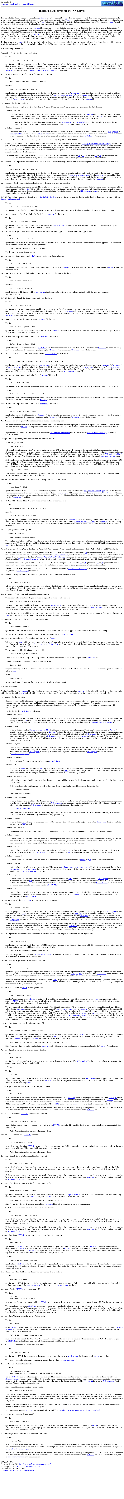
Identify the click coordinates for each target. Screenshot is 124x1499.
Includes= (44, 342)
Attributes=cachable (23, 823)
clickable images (55, 773)
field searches (82, 1081)
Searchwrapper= (63, 501)
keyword (115, 133)
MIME (33, 259)
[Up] (16, 4)
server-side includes (82, 883)
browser (31, 828)
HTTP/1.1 (24, 1134)
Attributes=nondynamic (20, 766)
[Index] (31, 4)
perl (8, 625)
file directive (90, 1098)
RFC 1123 (57, 1055)
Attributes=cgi (102, 899)
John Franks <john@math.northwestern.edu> (36, 1491)
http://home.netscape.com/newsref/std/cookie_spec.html (79, 1436)
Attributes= (90, 138)
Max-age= (103, 1065)
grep (47, 135)
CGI (25, 732)
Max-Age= (44, 381)
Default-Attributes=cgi (97, 440)
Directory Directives (13, 48)
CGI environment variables (60, 440)
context (39, 135)
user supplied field (16, 135)
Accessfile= (75, 94)
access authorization (61, 564)
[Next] (11, 4)
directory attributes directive (11, 201)
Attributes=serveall (77, 1034)
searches (80, 1306)
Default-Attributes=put (77, 578)
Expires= (93, 1269)
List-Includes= (51, 359)
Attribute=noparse (28, 887)
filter (23, 931)
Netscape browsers (12, 1405)
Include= (52, 744)
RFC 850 (81, 1053)
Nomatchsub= (17, 505)
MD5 (41, 781)
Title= (68, 20)
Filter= (42, 324)
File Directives (10, 697)
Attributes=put (23, 580)
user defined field (52, 654)
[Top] (20, 4)
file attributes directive (48, 199)
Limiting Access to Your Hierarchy (43, 71)
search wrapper (73, 1381)
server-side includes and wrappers (17, 1476)
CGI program (68, 316)
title (109, 133)
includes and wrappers (16, 1200)
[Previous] (5, 4)
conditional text (67, 883)
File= (43, 22)
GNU (73, 992)
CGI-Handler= (48, 217)
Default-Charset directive (43, 972)
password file (81, 124)
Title (82, 193)
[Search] (26, 4)
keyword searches (74, 1216)
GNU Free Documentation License (27, 1493)
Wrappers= (117, 371)
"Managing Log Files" (113, 461)
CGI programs (34, 764)
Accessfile (5, 53)
